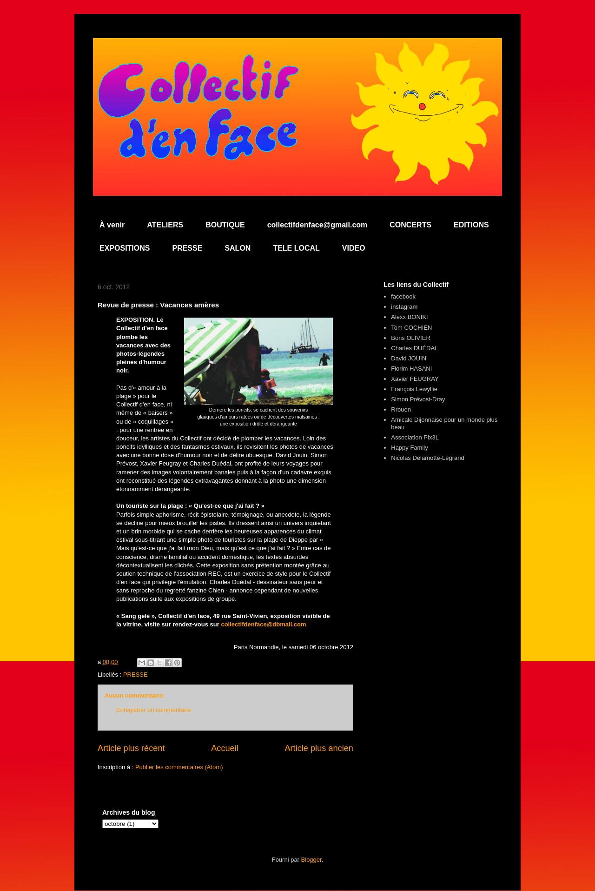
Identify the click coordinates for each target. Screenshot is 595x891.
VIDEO (353, 248)
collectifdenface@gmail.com (317, 225)
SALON (238, 248)
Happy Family (409, 447)
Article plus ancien (318, 748)
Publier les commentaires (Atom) (179, 767)
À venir (112, 225)
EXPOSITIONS (124, 248)
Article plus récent (131, 748)
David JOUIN (408, 358)
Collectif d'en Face (297, 63)
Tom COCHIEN (411, 327)
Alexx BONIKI (409, 316)
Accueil (224, 748)
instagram (404, 306)
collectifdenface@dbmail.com (263, 624)
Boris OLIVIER (410, 337)
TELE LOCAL (296, 248)
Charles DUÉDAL (414, 348)
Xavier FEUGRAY (414, 378)
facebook (403, 296)
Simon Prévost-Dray (418, 399)
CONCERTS (410, 225)
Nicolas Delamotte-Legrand (427, 457)
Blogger (311, 859)
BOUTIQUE (225, 225)
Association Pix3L (415, 437)
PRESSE (187, 248)
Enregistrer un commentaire (153, 709)
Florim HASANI (411, 368)
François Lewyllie (414, 389)
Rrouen (401, 409)
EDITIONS (471, 225)
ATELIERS (165, 225)
